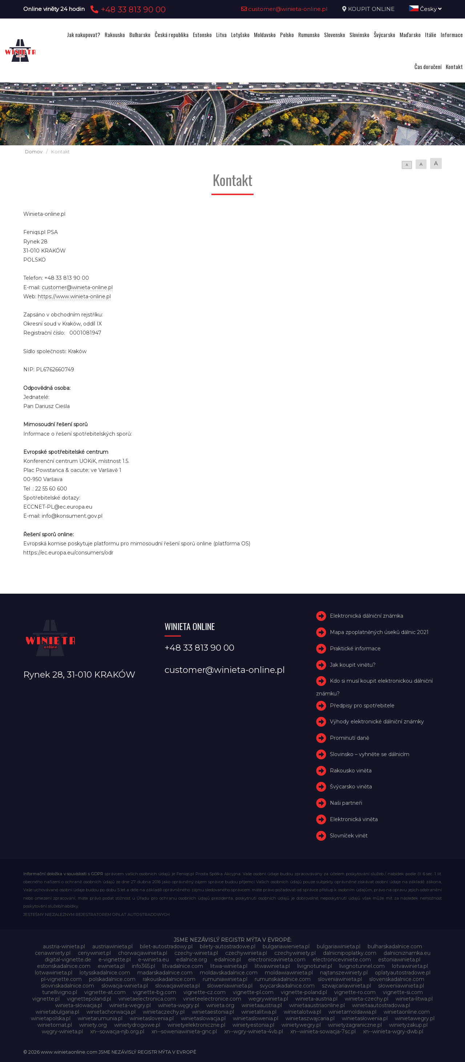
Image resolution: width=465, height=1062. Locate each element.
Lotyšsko (240, 35)
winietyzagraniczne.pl (355, 1025)
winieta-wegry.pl (130, 1005)
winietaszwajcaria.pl (310, 1018)
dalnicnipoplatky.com (349, 953)
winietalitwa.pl (258, 1012)
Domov (34, 151)
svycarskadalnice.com (287, 985)
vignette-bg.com (154, 992)
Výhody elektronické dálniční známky (377, 721)
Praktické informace (355, 648)
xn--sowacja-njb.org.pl (117, 1031)
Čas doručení (428, 66)
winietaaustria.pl (262, 1005)
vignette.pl (46, 999)
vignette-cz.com (204, 992)
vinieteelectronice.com (212, 999)
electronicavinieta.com (277, 959)
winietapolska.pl (50, 1018)
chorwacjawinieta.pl (142, 953)
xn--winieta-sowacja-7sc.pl (323, 1031)
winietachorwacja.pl (111, 1012)
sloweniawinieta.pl (229, 985)
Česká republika (172, 35)
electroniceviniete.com (342, 959)
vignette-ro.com (355, 992)
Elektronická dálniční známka (366, 616)
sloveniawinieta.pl (340, 979)
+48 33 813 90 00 (127, 9)
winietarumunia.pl (100, 1018)
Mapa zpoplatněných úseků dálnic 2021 (379, 632)
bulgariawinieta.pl (338, 946)
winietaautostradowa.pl (381, 1005)
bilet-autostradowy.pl (166, 946)
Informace (452, 35)
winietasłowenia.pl (365, 1018)
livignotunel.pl (314, 966)
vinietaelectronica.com (147, 999)
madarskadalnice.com (165, 972)
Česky (425, 8)
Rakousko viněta (351, 770)
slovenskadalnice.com (396, 979)
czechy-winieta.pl (196, 953)
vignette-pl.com (253, 992)
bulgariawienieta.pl (286, 946)
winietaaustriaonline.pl (317, 1005)
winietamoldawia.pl (352, 1012)
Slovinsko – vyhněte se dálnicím (369, 754)
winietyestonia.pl (253, 1025)
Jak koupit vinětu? (353, 665)
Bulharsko (139, 35)
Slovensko (334, 35)
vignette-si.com (403, 992)
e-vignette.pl (114, 959)
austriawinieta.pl (112, 946)
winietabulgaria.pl (57, 1012)
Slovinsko (359, 35)
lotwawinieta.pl (53, 972)
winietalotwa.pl (302, 1012)
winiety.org (93, 1025)
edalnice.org (191, 959)
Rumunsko (309, 35)
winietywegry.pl (301, 1025)
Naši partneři (346, 803)
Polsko (287, 35)
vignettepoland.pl (89, 999)
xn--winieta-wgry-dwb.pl (393, 1031)
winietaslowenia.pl (255, 1018)
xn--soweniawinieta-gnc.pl (184, 1031)
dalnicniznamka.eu (407, 953)
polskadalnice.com (112, 979)
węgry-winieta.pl (62, 1031)
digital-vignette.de (68, 959)
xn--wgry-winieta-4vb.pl (253, 1031)
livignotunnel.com (362, 966)
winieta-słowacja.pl (78, 1005)
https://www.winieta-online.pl (74, 296)
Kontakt (454, 66)
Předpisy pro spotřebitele (362, 705)
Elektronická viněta (354, 819)
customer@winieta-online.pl (284, 8)
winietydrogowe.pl (137, 1025)
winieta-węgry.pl (178, 1005)
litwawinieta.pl (272, 966)
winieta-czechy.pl (366, 999)
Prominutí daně (349, 738)
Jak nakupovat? (83, 35)
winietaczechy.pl (164, 1012)
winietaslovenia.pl (152, 1018)
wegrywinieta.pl (268, 999)
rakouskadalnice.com (169, 979)
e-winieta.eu (153, 959)
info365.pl (143, 966)
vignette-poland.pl (304, 992)
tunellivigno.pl (59, 992)
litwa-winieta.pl (228, 966)
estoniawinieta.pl (399, 959)
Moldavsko (265, 35)
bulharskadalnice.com (395, 946)
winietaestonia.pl (213, 1012)
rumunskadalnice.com (283, 979)
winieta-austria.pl (316, 999)
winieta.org (220, 1005)
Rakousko (115, 35)
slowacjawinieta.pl (177, 985)
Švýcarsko (384, 35)
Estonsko (202, 35)
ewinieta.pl (111, 966)
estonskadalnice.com (63, 966)
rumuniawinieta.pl (225, 979)
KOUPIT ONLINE (371, 8)
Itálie (430, 35)
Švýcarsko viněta (351, 787)
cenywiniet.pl (94, 953)
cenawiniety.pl (52, 953)
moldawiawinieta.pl (289, 972)
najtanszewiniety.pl (344, 972)
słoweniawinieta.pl (401, 985)
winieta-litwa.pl (414, 999)
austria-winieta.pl (64, 946)
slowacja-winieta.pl (124, 985)
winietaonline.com (407, 1012)
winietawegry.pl (414, 1018)
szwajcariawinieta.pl (346, 985)
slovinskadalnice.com (67, 985)
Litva (221, 35)
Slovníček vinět (349, 835)
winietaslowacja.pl (203, 1018)
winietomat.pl (54, 1025)
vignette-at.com (105, 992)
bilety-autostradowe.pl (227, 946)
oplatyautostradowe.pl (402, 972)
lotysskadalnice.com (105, 972)
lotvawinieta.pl (410, 966)
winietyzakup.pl (408, 1025)
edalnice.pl (227, 959)
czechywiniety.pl (295, 953)
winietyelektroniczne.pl (196, 1025)
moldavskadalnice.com (229, 972)
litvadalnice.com (182, 966)
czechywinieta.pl (246, 953)
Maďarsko (410, 35)
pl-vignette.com (61, 979)
